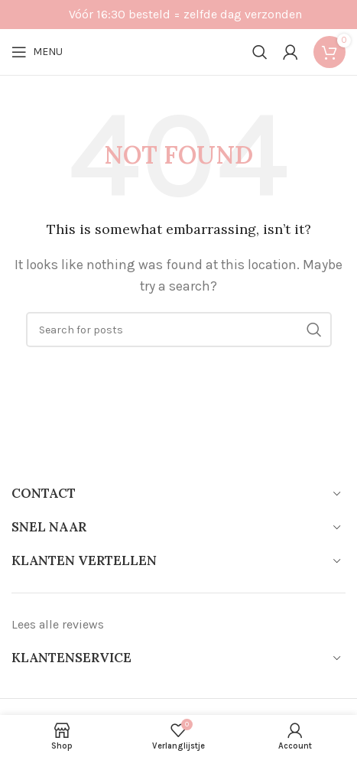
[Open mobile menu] (37, 52)
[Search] (260, 52)
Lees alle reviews (57, 624)
